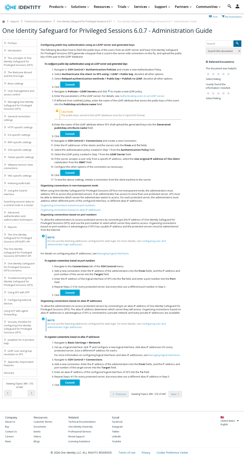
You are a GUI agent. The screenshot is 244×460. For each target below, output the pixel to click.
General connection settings (17, 118)
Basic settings (13, 83)
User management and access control (19, 92)
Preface (10, 43)
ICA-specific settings (17, 135)
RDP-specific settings (18, 142)
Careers (9, 436)
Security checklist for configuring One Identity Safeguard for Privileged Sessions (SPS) (18, 327)
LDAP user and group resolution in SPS (18, 352)
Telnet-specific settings (19, 157)
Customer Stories (43, 421)
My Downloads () (233, 16)
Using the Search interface (15, 192)
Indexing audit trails (17, 183)
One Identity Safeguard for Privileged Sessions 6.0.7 (84, 21)
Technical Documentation (38, 21)
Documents (40, 426)
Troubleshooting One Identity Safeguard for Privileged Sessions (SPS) (18, 281)
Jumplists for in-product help (19, 341)
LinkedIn (116, 436)
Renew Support (76, 436)
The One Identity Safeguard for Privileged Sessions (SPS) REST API (18, 252)
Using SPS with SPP (17, 292)
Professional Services (79, 431)
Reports (10, 227)
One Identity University (80, 426)
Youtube (116, 441)
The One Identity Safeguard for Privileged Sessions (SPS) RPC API (18, 238)
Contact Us (11, 431)
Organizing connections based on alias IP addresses (71, 209)
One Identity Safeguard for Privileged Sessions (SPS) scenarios (19, 267)
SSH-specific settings (18, 149)
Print (215, 16)
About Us (10, 421)
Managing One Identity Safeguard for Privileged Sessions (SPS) (19, 105)
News (8, 441)
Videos (37, 436)
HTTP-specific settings (18, 127)
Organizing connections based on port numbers (68, 205)
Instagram (117, 426)
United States (230, 420)
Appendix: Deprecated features (18, 363)
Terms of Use (127, 452)
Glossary (9, 372)
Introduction (13, 50)
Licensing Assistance (79, 441)
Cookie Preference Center (172, 452)
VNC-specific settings (18, 175)
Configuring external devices (17, 301)
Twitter (115, 431)
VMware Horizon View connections (18, 166)
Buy (7, 426)
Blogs (37, 441)
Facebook (117, 421)
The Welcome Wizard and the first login (18, 74)
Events (37, 431)
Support (14, 21)
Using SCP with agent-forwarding (16, 312)
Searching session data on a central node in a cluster (19, 203)
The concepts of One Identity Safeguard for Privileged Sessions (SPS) (18, 61)
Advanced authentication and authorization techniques (18, 216)
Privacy (146, 452)
